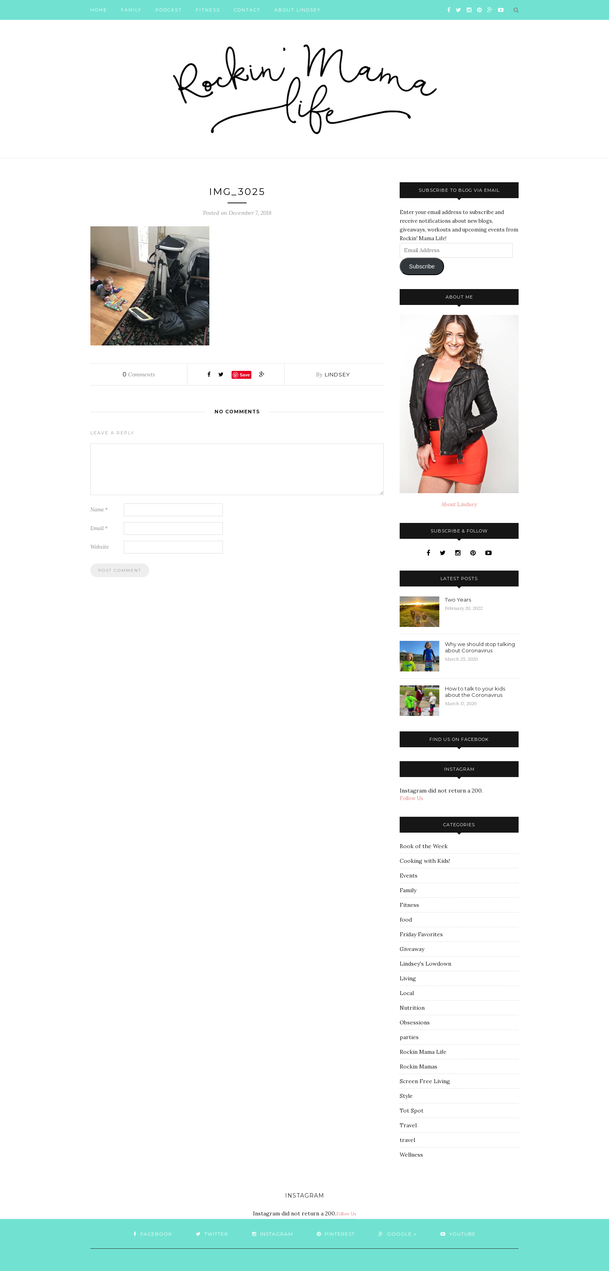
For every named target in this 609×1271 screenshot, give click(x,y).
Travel (408, 1125)
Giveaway (412, 949)
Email (99, 528)
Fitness (208, 10)
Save (244, 374)
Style (406, 1095)
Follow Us (411, 798)
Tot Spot (411, 1110)
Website (99, 547)
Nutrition (412, 1007)
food (406, 919)
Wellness (411, 1154)
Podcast (168, 10)
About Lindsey (297, 10)
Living (408, 978)
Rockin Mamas (418, 1066)
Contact (247, 10)
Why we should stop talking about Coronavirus (480, 647)
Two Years (458, 599)
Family (131, 10)
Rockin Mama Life (423, 1051)
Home (98, 10)
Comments (139, 374)
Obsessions (415, 1022)
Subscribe (422, 266)
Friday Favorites (421, 934)
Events (408, 875)
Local (407, 993)
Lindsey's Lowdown (425, 963)
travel (407, 1140)
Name (99, 509)
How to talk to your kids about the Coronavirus (475, 691)
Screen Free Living (425, 1081)
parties (409, 1037)
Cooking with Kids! (425, 860)
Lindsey (337, 374)
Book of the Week (424, 846)
